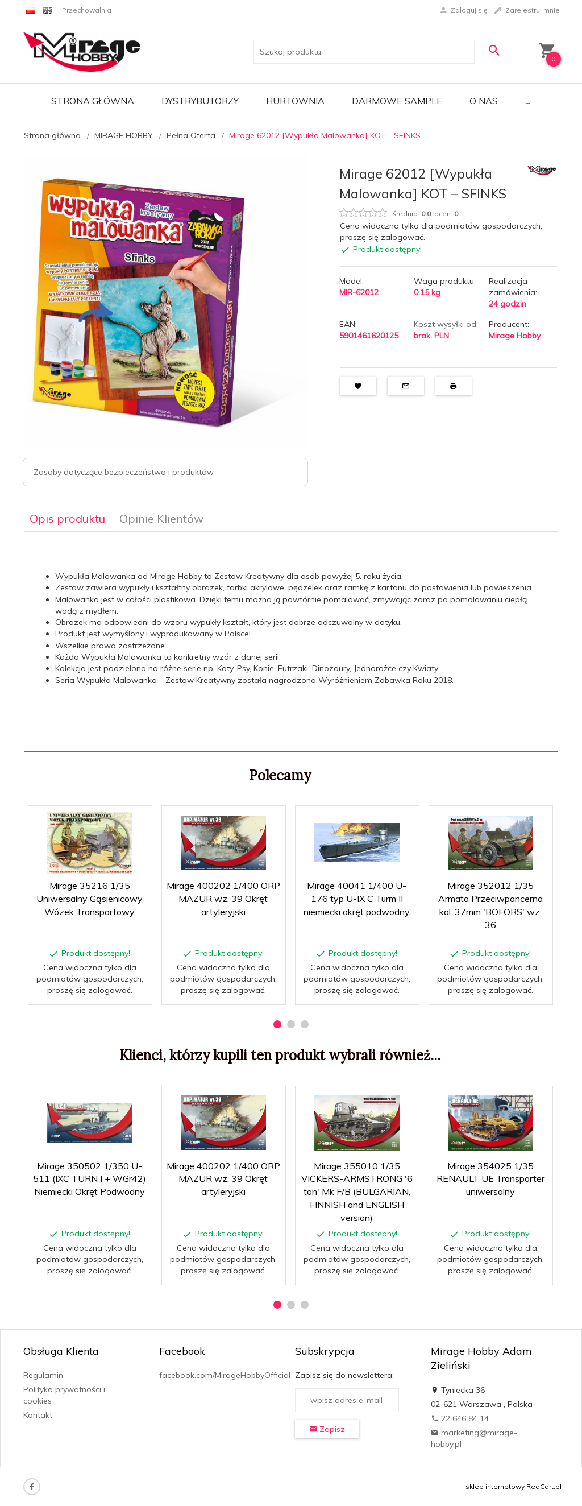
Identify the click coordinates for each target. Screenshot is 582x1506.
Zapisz (327, 1429)
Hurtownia (295, 100)
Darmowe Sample (397, 100)
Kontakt (37, 1415)
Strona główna (92, 100)
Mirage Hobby (515, 335)
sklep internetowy (495, 1486)
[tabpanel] (291, 642)
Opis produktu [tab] (67, 518)
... (527, 100)
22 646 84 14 (460, 1418)
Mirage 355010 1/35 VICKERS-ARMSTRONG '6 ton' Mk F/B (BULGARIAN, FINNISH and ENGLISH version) (357, 1191)
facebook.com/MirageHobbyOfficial (224, 1375)
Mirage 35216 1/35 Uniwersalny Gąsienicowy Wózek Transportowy (89, 898)
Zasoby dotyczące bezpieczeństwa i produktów (124, 472)
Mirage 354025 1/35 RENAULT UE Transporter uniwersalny (490, 1179)
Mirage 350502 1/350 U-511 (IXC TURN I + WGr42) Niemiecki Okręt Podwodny (89, 1179)
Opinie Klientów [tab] (161, 518)
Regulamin (43, 1375)
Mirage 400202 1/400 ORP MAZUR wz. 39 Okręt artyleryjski (223, 898)
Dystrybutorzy (200, 100)
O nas (483, 100)
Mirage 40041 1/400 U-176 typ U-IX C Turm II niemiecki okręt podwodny (357, 898)
